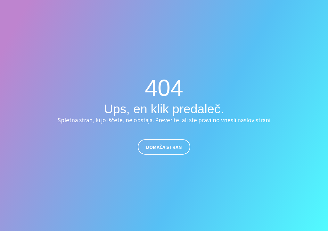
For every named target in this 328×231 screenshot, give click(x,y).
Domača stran (164, 147)
